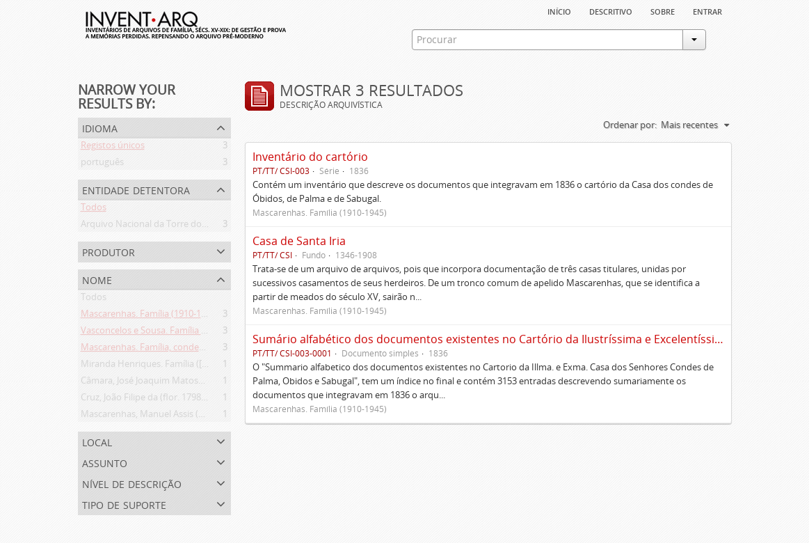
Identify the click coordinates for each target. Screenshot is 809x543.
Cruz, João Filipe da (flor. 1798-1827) (153, 399)
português (102, 164)
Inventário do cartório (310, 156)
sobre (662, 10)
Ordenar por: (630, 124)
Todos (93, 209)
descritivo (610, 10)
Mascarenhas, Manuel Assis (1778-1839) (162, 416)
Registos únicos (113, 147)
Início (559, 10)
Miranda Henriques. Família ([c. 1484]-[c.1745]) (175, 366)
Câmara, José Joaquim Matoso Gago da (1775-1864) (185, 383)
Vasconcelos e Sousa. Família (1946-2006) (164, 332)
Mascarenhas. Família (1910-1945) (149, 316)
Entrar (707, 10)
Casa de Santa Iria (299, 241)
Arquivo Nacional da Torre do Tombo (157, 226)
